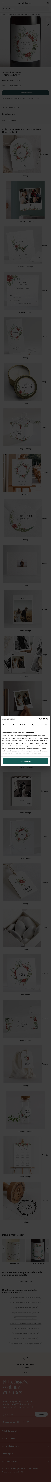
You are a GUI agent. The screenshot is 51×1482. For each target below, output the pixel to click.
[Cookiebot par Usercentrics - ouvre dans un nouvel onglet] (39, 719)
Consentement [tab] (8, 725)
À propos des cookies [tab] (40, 725)
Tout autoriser (25, 761)
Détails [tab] (23, 725)
